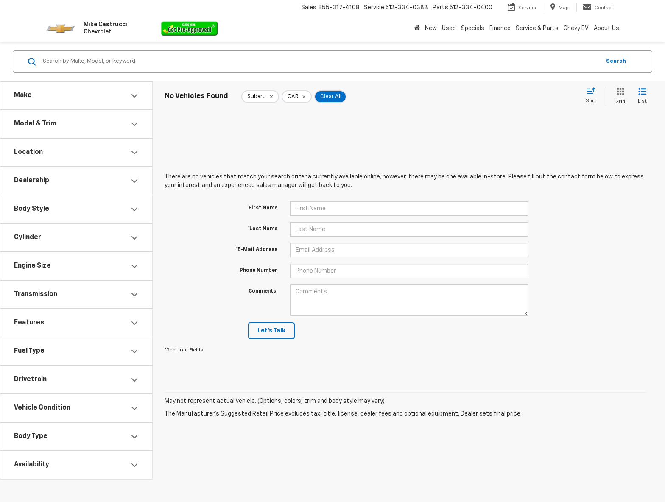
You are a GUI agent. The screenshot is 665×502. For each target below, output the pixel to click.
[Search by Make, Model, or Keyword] (320, 61)
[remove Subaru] (260, 96)
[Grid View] (618, 96)
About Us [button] (606, 28)
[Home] (417, 28)
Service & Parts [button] (537, 28)
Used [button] (449, 28)
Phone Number (258, 270)
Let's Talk (271, 331)
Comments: (263, 291)
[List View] (642, 96)
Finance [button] (500, 28)
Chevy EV (576, 28)
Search (616, 61)
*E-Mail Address (256, 249)
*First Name (262, 208)
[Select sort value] (593, 95)
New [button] (431, 28)
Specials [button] (472, 28)
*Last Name (262, 228)
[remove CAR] (297, 96)
